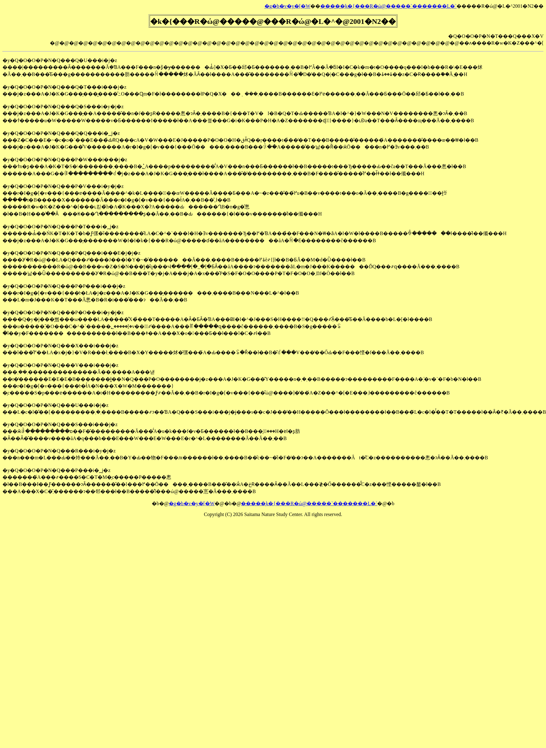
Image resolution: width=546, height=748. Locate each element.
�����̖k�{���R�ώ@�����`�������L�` (388, 6)
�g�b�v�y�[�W (287, 6)
